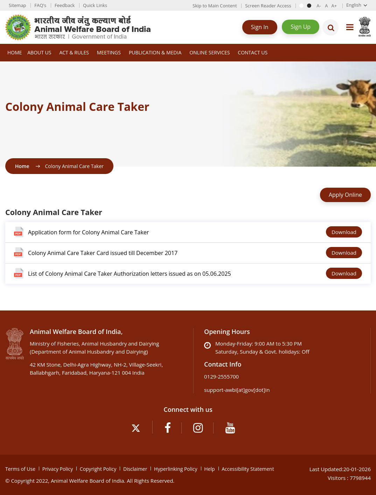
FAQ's (40, 5)
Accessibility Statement (248, 469)
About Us (39, 52)
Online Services (209, 52)
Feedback (65, 5)
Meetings (109, 52)
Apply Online (345, 195)
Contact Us (252, 52)
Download (344, 231)
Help (209, 469)
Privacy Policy (57, 469)
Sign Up (301, 27)
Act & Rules (74, 52)
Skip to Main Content (215, 5)
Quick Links (95, 5)
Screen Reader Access (268, 5)
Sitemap (17, 5)
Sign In (260, 27)
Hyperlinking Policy (175, 469)
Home (14, 52)
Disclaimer (135, 469)
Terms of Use (20, 469)
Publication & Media (155, 52)
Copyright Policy (98, 469)
